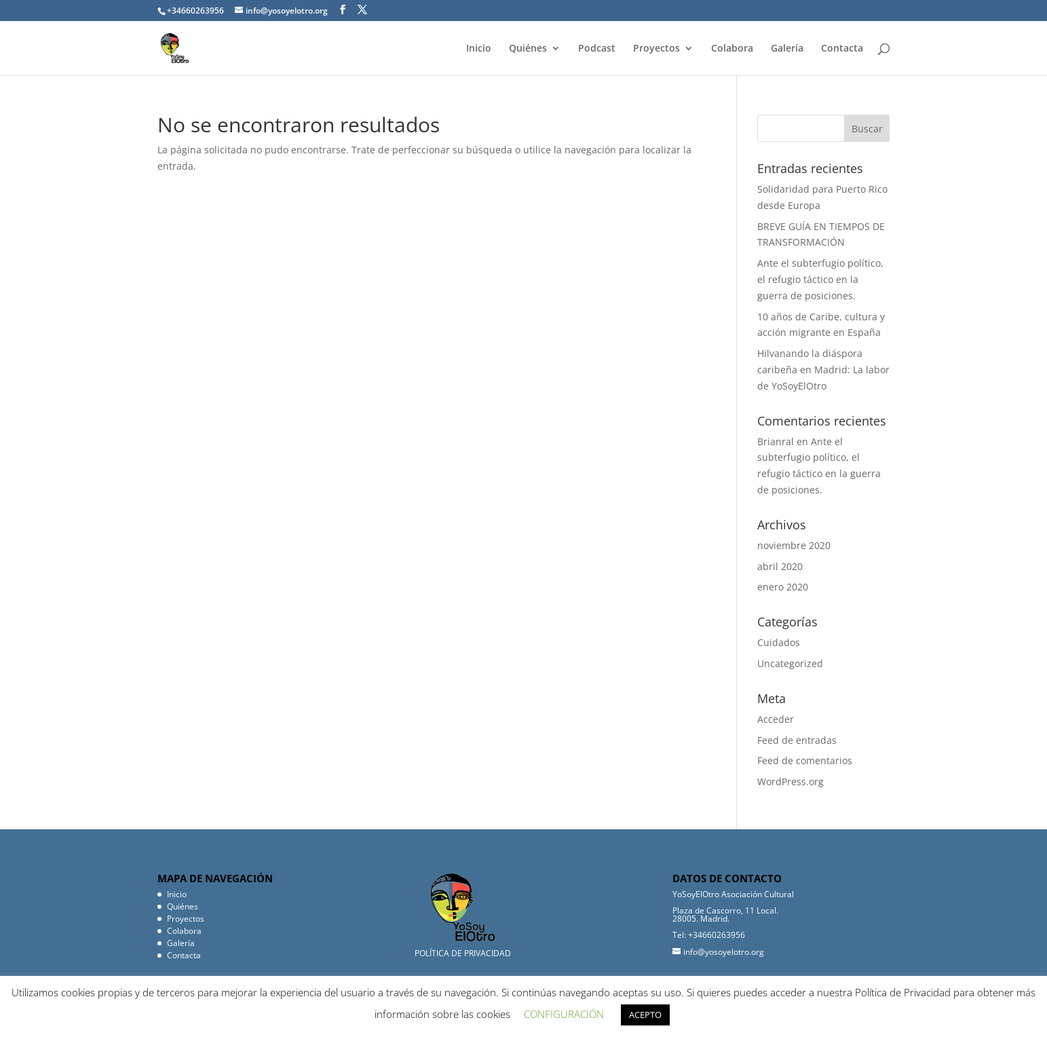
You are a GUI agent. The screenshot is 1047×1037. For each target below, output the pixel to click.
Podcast (596, 48)
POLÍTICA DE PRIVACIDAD (463, 953)
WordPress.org (790, 781)
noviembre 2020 (794, 545)
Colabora (732, 48)
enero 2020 (782, 586)
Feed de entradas (797, 740)
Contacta (842, 48)
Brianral (775, 441)
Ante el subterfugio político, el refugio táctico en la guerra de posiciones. (820, 279)
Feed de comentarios (804, 760)
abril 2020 (780, 566)
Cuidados (778, 642)
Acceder (775, 719)
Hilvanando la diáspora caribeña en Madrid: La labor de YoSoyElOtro (823, 369)
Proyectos (656, 48)
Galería (787, 48)
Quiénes (528, 48)
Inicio (478, 48)
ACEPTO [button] (645, 1014)
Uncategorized (790, 663)
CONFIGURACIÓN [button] (564, 1014)
